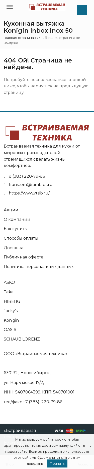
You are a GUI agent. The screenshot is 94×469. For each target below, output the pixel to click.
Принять (57, 463)
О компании (17, 219)
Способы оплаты (21, 238)
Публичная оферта (23, 257)
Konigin (11, 320)
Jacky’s (11, 310)
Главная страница (19, 38)
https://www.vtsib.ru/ (29, 193)
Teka (9, 292)
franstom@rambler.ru (31, 184)
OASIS (10, 329)
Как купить (15, 228)
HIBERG (12, 301)
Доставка (13, 247)
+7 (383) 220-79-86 (42, 401)
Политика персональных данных (38, 266)
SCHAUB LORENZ (22, 339)
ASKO (9, 282)
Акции (11, 210)
